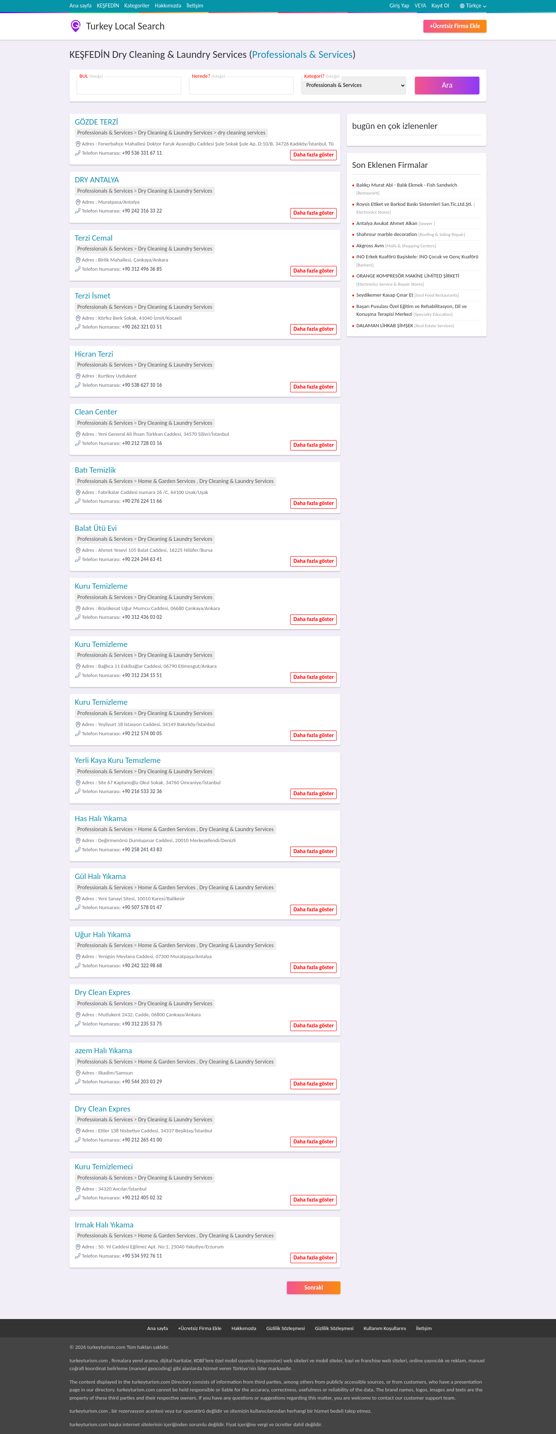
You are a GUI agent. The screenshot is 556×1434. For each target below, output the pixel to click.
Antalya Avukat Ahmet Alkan (395, 223)
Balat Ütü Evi (96, 528)
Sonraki (314, 1287)
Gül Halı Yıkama (100, 876)
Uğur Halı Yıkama (103, 934)
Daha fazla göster (313, 154)
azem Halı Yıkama (103, 1050)
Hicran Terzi (94, 354)
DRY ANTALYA (97, 180)
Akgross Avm (396, 245)
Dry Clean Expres (102, 992)
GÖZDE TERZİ (96, 122)
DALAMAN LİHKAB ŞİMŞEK (405, 325)
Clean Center (96, 412)
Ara (447, 85)
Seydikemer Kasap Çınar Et (407, 295)
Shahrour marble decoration (410, 234)
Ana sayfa (80, 5)
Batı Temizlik (95, 470)
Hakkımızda (168, 5)
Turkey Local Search (125, 26)
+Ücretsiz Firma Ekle (455, 26)
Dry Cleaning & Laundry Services (175, 132)
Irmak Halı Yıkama (104, 1225)
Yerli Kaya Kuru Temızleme (118, 760)
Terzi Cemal (94, 238)
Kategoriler (137, 5)
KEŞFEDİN (108, 5)
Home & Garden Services (166, 481)
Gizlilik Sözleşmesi (285, 1328)
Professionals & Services (302, 54)
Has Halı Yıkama (101, 818)
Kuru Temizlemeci (104, 1166)
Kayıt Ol (440, 5)
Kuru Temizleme (101, 586)
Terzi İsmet (92, 296)
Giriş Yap (400, 5)
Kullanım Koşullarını (385, 1328)
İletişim (195, 5)
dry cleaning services (241, 132)
